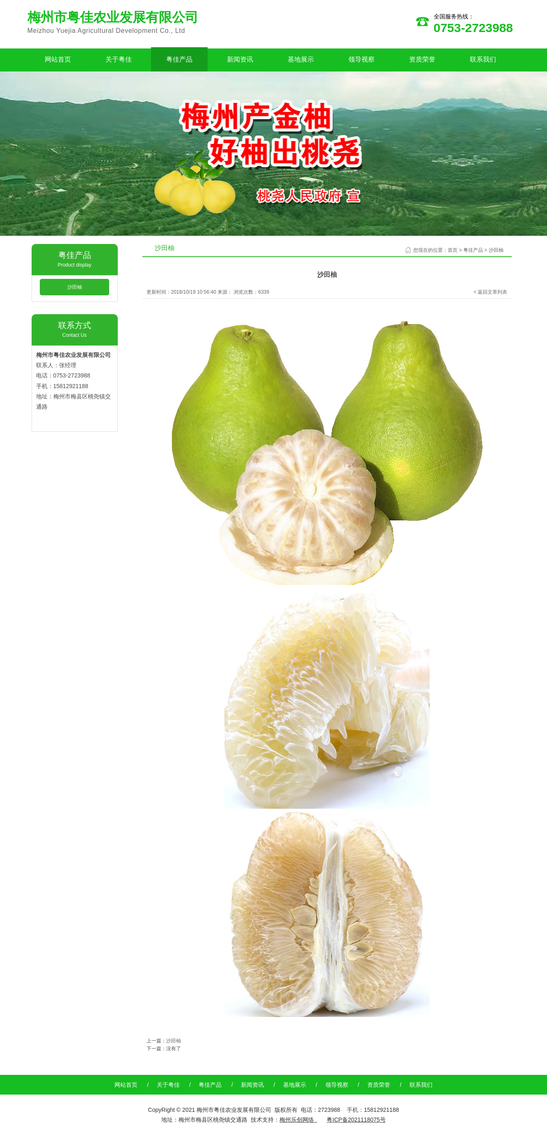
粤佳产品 (179, 59)
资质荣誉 (422, 59)
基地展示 (301, 59)
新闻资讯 (240, 59)
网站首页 (58, 59)
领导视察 (361, 59)
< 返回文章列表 (490, 292)
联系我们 (483, 59)
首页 (453, 250)
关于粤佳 (118, 59)
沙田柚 (74, 287)
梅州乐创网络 (296, 1119)
